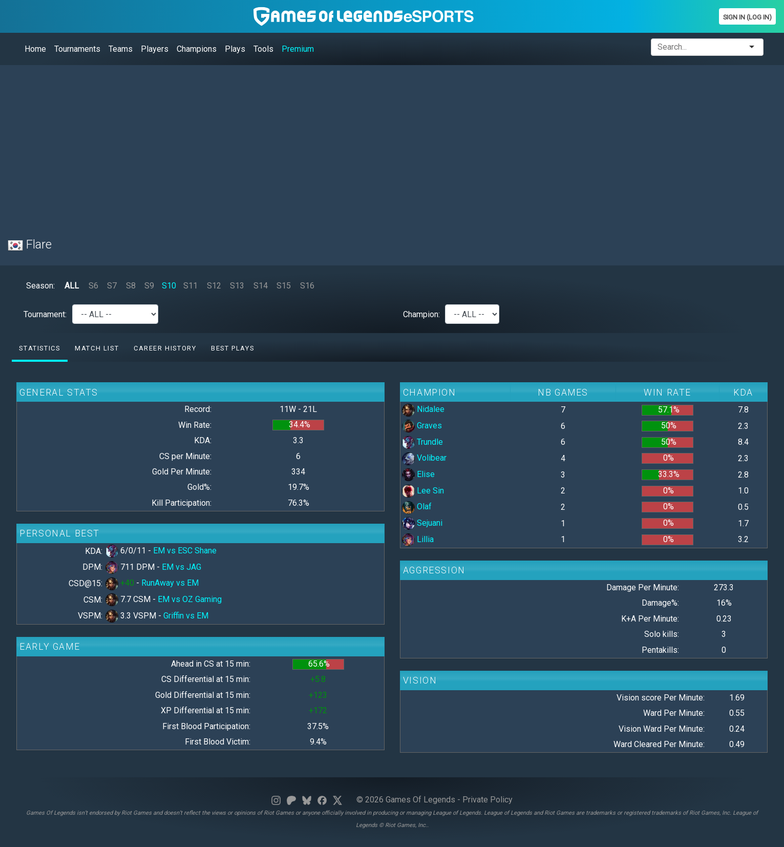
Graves (422, 425)
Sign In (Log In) (747, 17)
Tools (263, 49)
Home (35, 49)
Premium (298, 49)
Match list (97, 348)
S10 (169, 286)
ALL (72, 286)
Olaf (417, 506)
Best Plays (232, 348)
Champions (197, 49)
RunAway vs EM (170, 583)
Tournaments (77, 49)
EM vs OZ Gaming (190, 599)
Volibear (424, 458)
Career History (165, 348)
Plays (235, 49)
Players (154, 49)
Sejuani (422, 523)
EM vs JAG (181, 567)
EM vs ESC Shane (185, 550)
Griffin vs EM (185, 616)
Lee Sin (423, 490)
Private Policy (487, 799)
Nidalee (423, 409)
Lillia (418, 539)
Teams (121, 49)
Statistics (39, 348)
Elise (418, 474)
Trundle (422, 442)
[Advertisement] (315, 145)
